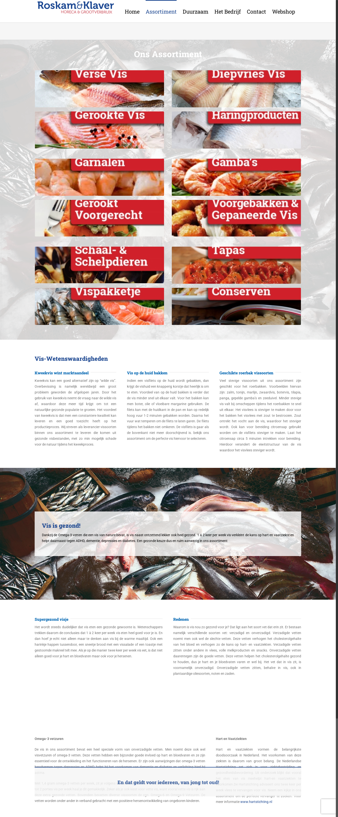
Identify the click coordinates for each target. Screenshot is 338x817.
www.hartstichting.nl (256, 802)
